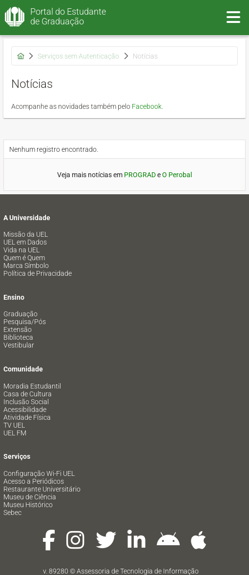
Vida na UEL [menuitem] (21, 250)
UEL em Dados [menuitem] (25, 242)
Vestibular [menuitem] (18, 345)
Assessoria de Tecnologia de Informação (138, 571)
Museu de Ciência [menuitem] (29, 497)
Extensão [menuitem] (17, 329)
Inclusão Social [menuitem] (26, 402)
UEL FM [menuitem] (14, 433)
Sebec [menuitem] (12, 512)
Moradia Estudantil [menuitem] (32, 386)
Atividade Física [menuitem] (27, 417)
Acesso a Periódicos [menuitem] (33, 481)
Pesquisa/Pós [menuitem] (24, 322)
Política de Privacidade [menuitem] (37, 273)
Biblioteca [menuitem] (18, 337)
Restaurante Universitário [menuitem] (42, 489)
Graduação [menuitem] (20, 314)
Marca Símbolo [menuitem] (26, 265)
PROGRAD (140, 175)
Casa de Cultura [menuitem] (27, 394)
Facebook (147, 106)
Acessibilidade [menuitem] (24, 409)
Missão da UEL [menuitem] (25, 234)
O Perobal (177, 175)
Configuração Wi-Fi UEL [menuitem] (39, 473)
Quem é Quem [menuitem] (24, 258)
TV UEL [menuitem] (14, 425)
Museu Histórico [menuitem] (28, 505)
